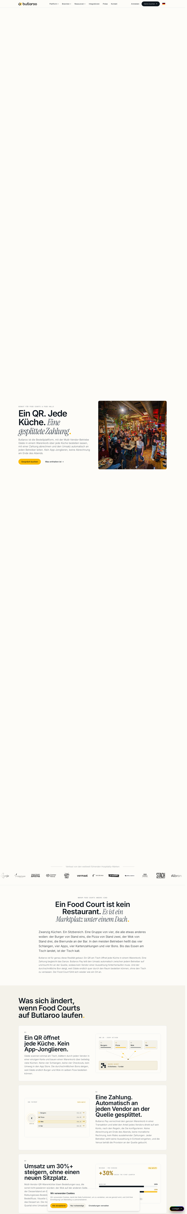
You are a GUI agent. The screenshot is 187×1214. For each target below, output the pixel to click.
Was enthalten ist (54, 461)
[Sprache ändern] (164, 4)
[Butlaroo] (27, 3)
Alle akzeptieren (59, 1206)
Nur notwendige (77, 1206)
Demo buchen (150, 4)
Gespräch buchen (29, 461)
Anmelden (135, 4)
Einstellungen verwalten (99, 1206)
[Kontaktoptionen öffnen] (178, 262)
